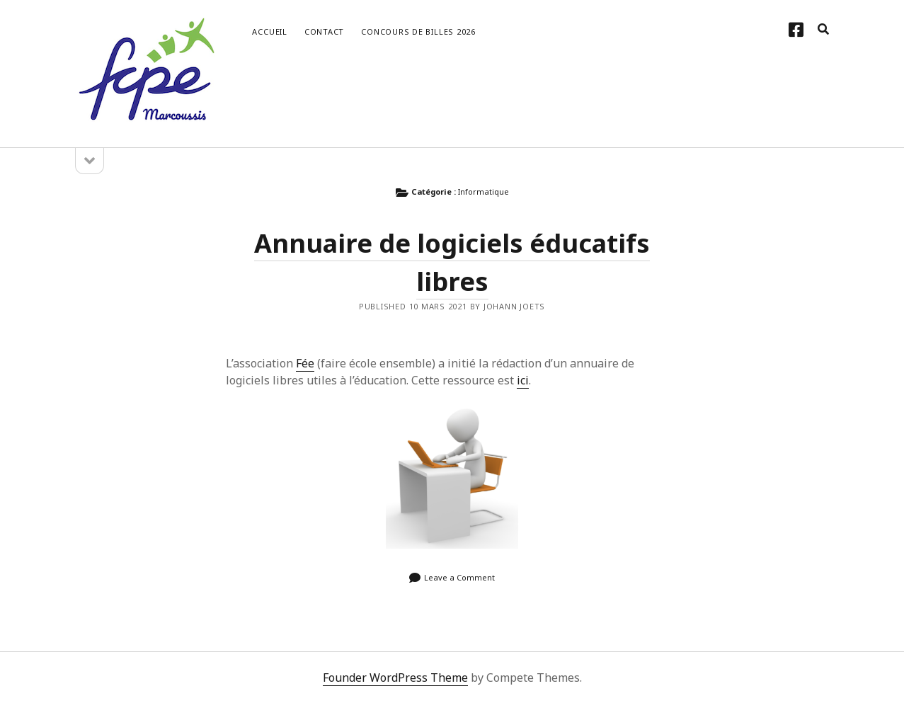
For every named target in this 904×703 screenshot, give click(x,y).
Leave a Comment (459, 577)
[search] (823, 29)
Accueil (269, 31)
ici (523, 380)
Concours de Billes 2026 (418, 31)
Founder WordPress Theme (395, 677)
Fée (305, 363)
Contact (324, 31)
